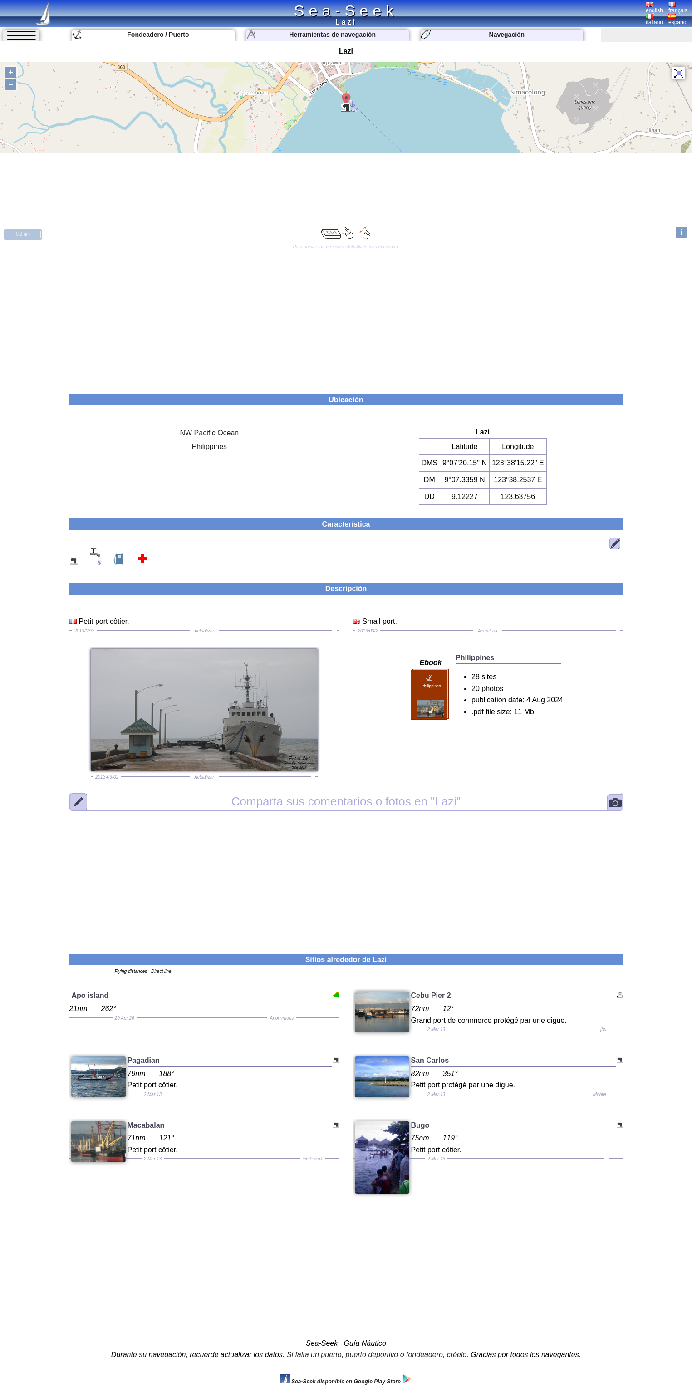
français (677, 8)
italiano (654, 19)
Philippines (209, 446)
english (654, 8)
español (677, 19)
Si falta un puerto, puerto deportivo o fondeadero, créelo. (378, 1354)
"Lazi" (346, 801)
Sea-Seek (346, 10)
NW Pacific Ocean (209, 433)
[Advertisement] (346, 316)
